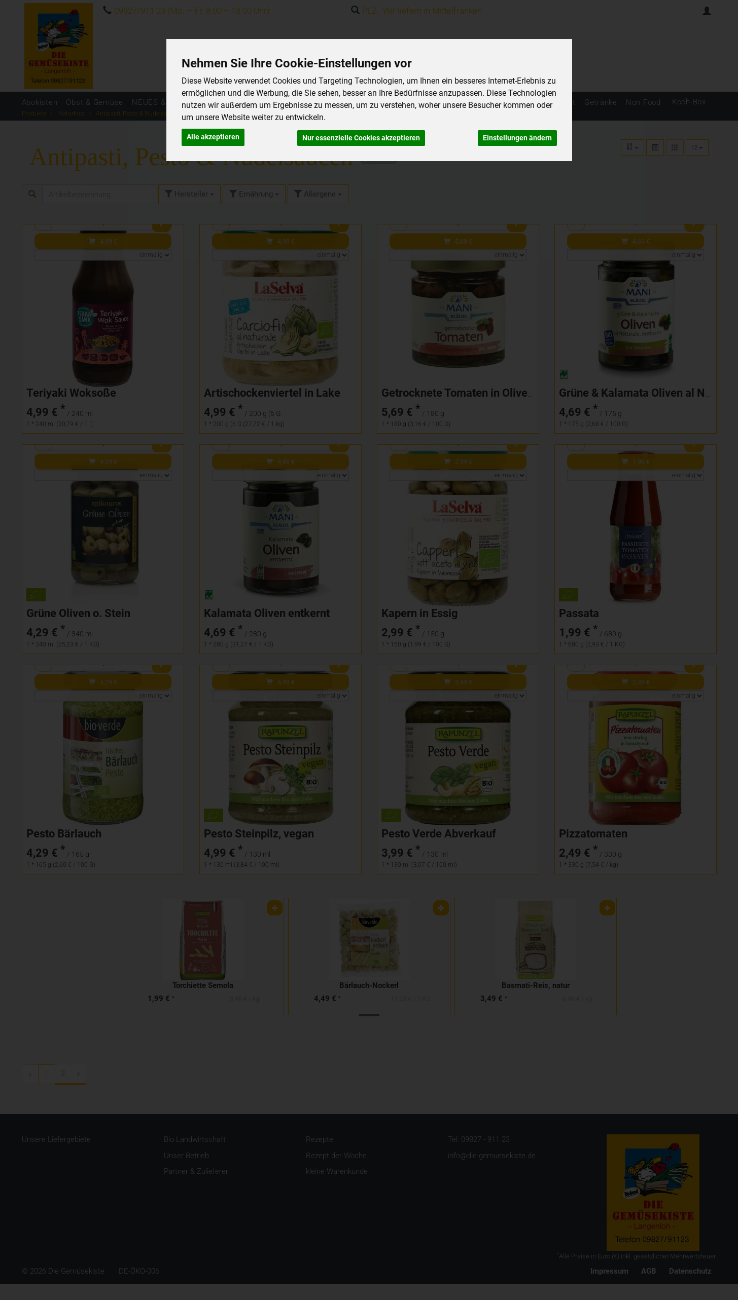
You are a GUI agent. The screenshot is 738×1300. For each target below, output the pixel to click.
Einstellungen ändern (517, 136)
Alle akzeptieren (213, 136)
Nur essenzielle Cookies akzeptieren (361, 136)
